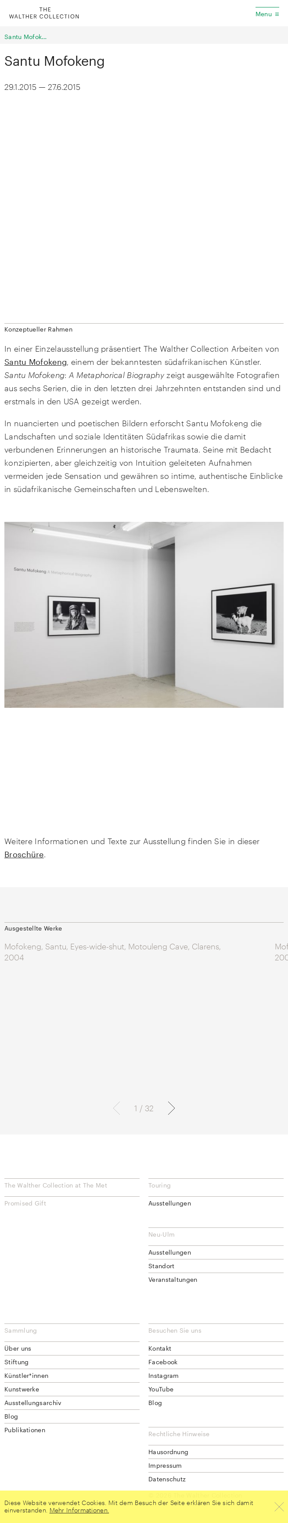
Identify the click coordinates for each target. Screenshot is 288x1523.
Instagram (163, 1375)
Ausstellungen (169, 1203)
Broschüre (24, 854)
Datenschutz (167, 1479)
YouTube (160, 1389)
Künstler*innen (26, 1375)
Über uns (17, 1348)
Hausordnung (168, 1451)
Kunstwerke (21, 1389)
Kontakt (159, 1348)
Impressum (165, 1465)
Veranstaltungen (173, 1279)
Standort (161, 1266)
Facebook (162, 1362)
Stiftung (16, 1362)
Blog (11, 1416)
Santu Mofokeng (26, 36)
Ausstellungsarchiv (32, 1402)
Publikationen (24, 1430)
